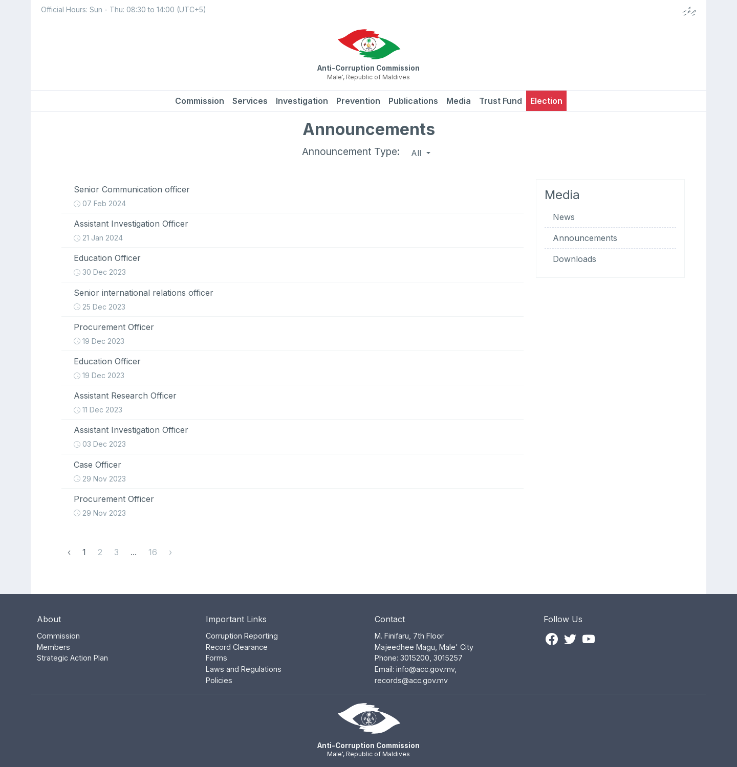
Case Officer (97, 464)
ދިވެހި (689, 10)
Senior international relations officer (143, 293)
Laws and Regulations (243, 669)
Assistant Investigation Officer (131, 223)
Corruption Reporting (242, 635)
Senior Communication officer (132, 189)
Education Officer (107, 258)
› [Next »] (170, 552)
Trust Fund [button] (500, 101)
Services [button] (250, 101)
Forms (216, 657)
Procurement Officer (114, 327)
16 (152, 552)
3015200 (414, 657)
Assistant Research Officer (125, 395)
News (564, 217)
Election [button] (546, 101)
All (417, 153)
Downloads (574, 259)
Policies (219, 680)
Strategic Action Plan (72, 657)
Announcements (585, 238)
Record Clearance (237, 647)
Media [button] (458, 101)
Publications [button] (413, 101)
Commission (199, 101)
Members (53, 647)
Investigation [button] (302, 101)
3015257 (448, 657)
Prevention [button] (358, 101)
